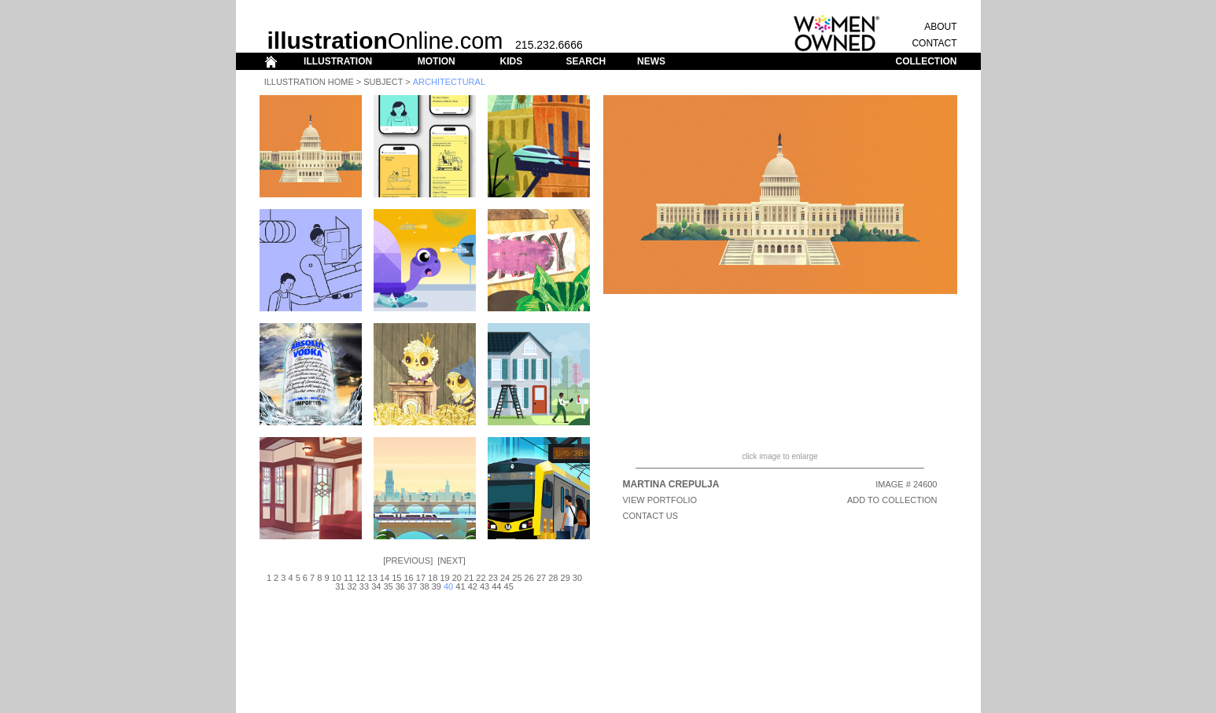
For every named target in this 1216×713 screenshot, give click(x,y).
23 (493, 578)
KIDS (510, 61)
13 (373, 578)
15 (396, 578)
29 (565, 578)
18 (432, 578)
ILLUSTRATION (338, 61)
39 (436, 586)
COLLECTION (926, 61)
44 (496, 586)
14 (384, 578)
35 (387, 586)
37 (412, 586)
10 (336, 578)
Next (451, 560)
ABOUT (940, 26)
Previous (407, 560)
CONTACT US (651, 515)
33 (364, 586)
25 (516, 578)
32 (352, 586)
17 (421, 578)
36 (400, 586)
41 (460, 586)
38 (424, 586)
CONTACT (934, 43)
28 (553, 578)
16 (408, 578)
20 (457, 578)
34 (376, 586)
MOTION (436, 61)
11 (348, 578)
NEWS (651, 61)
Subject (383, 81)
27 (541, 578)
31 (340, 586)
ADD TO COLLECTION (892, 500)
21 (469, 578)
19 (444, 578)
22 (480, 578)
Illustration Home (309, 81)
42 (472, 586)
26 (529, 578)
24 (505, 578)
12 (360, 578)
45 (509, 586)
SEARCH (586, 61)
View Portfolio (660, 500)
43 (484, 586)
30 (577, 578)
